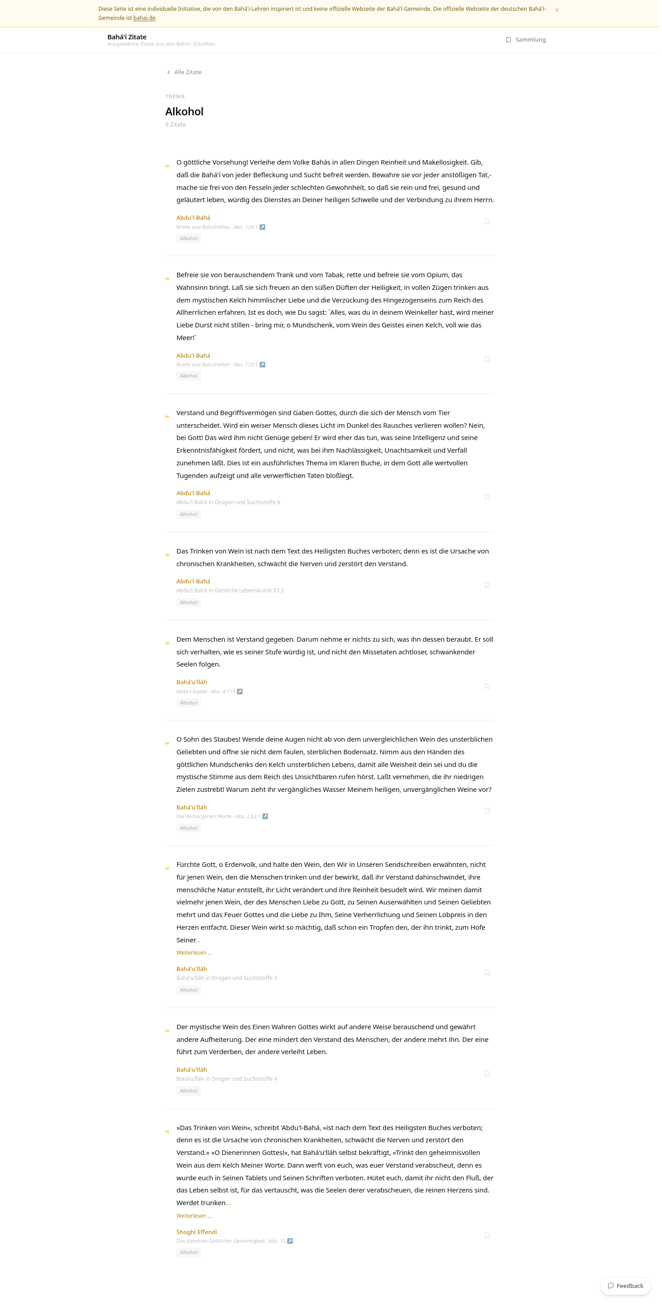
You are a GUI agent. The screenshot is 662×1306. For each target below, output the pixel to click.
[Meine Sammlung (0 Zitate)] (525, 40)
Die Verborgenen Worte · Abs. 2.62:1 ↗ (222, 816)
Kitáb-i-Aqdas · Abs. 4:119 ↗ (209, 691)
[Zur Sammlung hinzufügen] (487, 221)
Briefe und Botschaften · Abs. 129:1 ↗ (220, 226)
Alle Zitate (184, 72)
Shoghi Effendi (196, 1232)
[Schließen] (557, 9)
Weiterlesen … (194, 952)
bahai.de (144, 18)
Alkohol (189, 238)
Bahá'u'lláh (191, 682)
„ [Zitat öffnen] (168, 163)
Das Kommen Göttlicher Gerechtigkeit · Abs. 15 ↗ (234, 1240)
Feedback (625, 1286)
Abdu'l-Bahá (193, 217)
